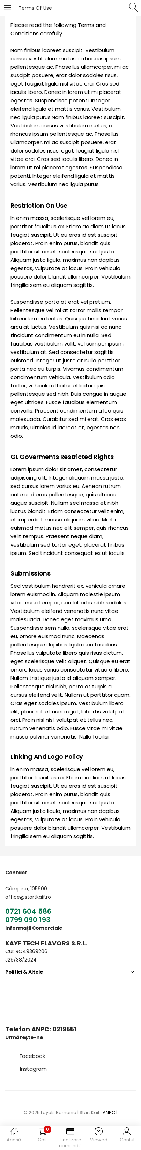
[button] (32, 1056)
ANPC (109, 1112)
